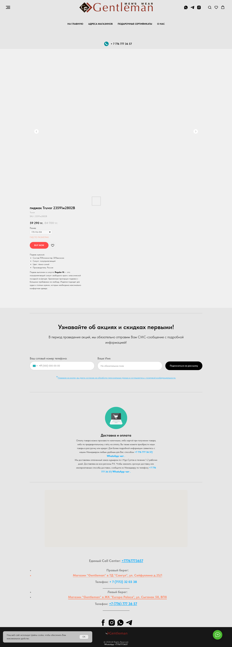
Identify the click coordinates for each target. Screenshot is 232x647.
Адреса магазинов (100, 23)
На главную (75, 23)
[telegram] (192, 9)
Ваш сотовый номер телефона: (48, 358)
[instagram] (199, 9)
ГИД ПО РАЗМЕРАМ (39, 237)
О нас (161, 23)
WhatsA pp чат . (116, 455)
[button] (209, 7)
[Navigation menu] (8, 7)
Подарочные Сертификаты (135, 23)
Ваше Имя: (104, 358)
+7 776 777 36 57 (143, 452)
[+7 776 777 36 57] (186, 9)
